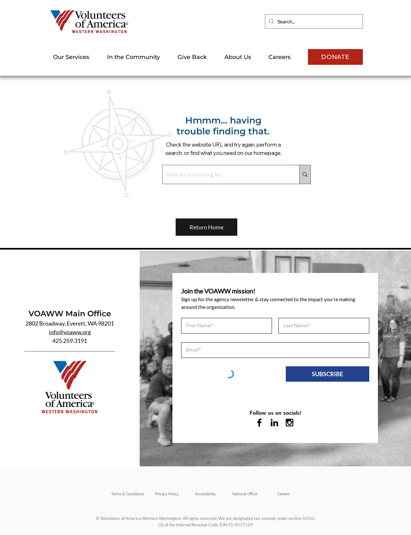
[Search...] (313, 21)
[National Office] (244, 493)
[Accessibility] (205, 493)
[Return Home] (206, 227)
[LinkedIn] (274, 422)
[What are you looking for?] (226, 174)
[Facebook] (259, 422)
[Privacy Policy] (166, 493)
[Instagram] (289, 422)
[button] (75, 57)
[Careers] (283, 493)
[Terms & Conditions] (127, 493)
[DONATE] (335, 57)
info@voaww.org (70, 331)
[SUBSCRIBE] (327, 374)
